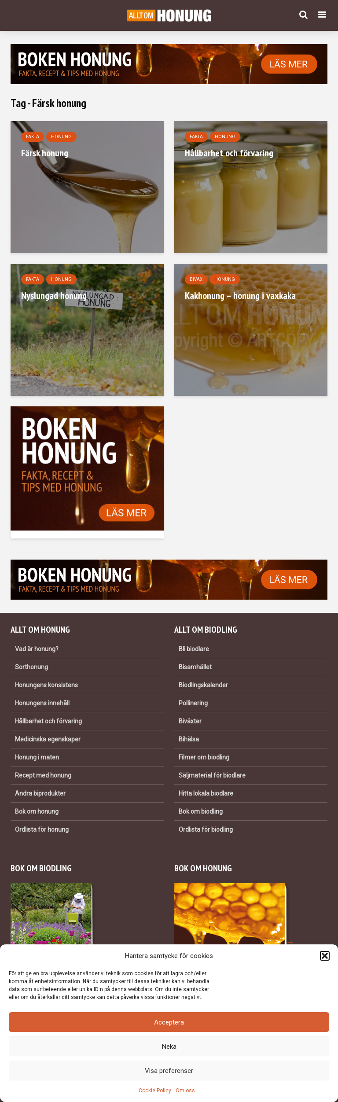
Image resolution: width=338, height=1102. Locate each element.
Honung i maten (37, 757)
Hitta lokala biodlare (206, 793)
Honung (61, 136)
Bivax (196, 279)
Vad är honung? (37, 648)
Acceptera (169, 1022)
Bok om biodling (201, 811)
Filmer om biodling (204, 757)
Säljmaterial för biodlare (212, 775)
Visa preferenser (169, 1071)
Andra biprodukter (40, 793)
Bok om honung (37, 811)
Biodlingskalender (203, 685)
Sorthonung (31, 667)
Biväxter (190, 721)
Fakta (32, 136)
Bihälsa (189, 739)
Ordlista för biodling (206, 829)
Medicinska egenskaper (48, 739)
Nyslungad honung (54, 295)
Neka (169, 1046)
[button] (324, 955)
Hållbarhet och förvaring (229, 153)
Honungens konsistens (46, 685)
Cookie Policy (155, 1090)
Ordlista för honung (42, 829)
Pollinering (193, 703)
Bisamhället (195, 667)
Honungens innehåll (42, 703)
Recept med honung (43, 775)
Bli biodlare (194, 648)
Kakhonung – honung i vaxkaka (240, 295)
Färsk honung (44, 153)
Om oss (185, 1090)
